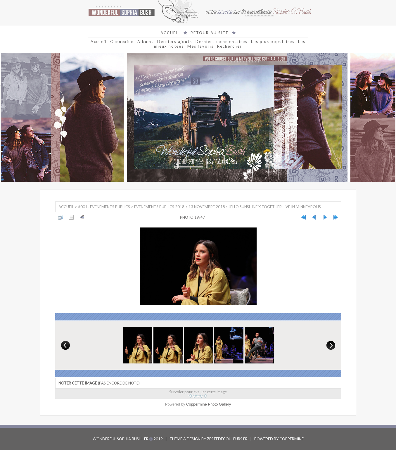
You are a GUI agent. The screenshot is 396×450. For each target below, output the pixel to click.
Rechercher (229, 46)
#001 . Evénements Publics (104, 206)
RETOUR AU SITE (210, 32)
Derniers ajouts (174, 41)
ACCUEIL (170, 32)
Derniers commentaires (222, 41)
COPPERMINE (291, 439)
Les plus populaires (273, 41)
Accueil (99, 41)
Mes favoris (200, 46)
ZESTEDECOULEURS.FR (227, 439)
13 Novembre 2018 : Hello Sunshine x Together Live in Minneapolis (255, 206)
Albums (145, 41)
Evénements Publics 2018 (159, 206)
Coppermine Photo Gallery (208, 404)
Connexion (122, 41)
